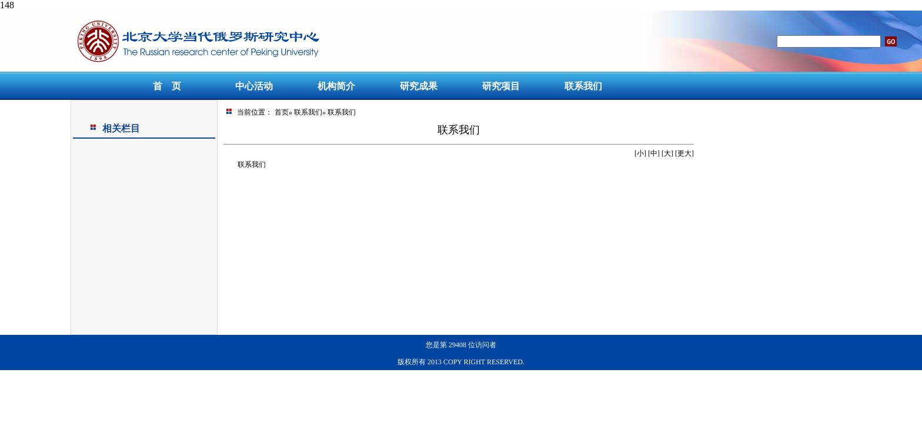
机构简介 (336, 86)
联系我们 (583, 86)
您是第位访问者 (461, 345)
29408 (457, 345)
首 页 (167, 86)
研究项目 (501, 86)
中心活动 (254, 86)
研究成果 (418, 86)
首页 (282, 112)
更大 (684, 153)
